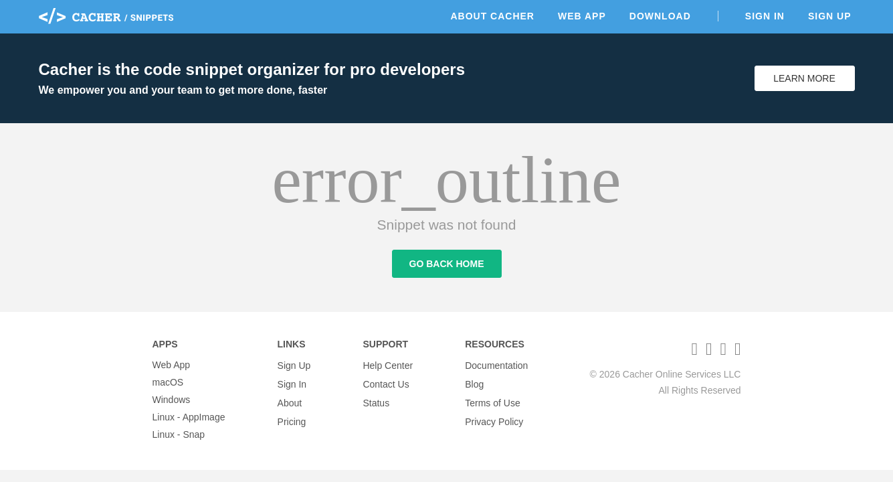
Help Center (388, 364)
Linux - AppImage (189, 417)
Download (660, 16)
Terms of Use (492, 399)
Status (376, 399)
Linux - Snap (179, 434)
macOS (168, 382)
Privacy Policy (494, 417)
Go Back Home (446, 266)
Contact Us (386, 382)
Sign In (765, 16)
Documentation (496, 364)
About (290, 399)
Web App (582, 16)
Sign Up (830, 16)
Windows (172, 399)
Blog (474, 382)
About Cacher (492, 16)
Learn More (804, 78)
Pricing (292, 417)
